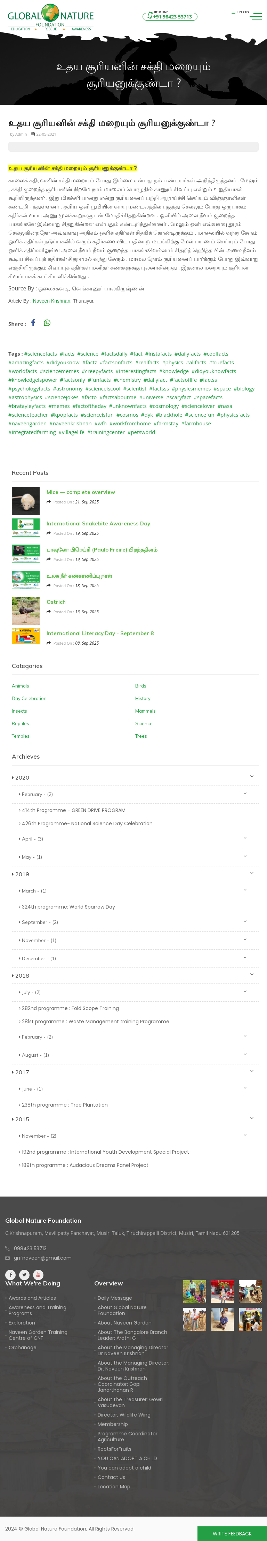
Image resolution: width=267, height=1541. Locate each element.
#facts (67, 353)
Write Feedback (232, 1533)
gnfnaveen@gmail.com (43, 1258)
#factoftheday (89, 405)
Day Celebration (29, 698)
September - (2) (132, 922)
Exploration (22, 1323)
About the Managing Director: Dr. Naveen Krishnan (133, 1366)
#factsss (159, 388)
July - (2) (132, 992)
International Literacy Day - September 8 (100, 633)
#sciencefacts (40, 353)
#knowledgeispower (32, 379)
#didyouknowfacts (214, 370)
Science (144, 723)
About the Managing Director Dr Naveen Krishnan (133, 1351)
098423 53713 (30, 1249)
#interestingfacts (135, 370)
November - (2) (132, 1135)
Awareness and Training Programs (37, 1310)
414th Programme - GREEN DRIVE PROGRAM (72, 810)
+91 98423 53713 (168, 16)
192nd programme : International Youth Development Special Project (104, 1151)
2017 (132, 1072)
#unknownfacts (128, 405)
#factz (89, 362)
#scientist (134, 388)
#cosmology (164, 405)
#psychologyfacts (29, 388)
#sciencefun (200, 414)
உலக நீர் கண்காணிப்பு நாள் (79, 575)
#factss (208, 379)
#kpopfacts (64, 414)
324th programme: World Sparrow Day (67, 906)
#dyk (147, 414)
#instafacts (158, 353)
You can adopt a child (124, 1468)
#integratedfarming (32, 431)
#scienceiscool (102, 388)
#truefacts (221, 362)
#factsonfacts (116, 362)
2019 (132, 874)
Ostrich (56, 602)
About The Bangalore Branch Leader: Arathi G (132, 1335)
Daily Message (115, 1298)
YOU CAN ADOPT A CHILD (127, 1459)
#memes (59, 405)
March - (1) (132, 890)
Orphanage (23, 1348)
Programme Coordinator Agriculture (127, 1437)
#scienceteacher (28, 414)
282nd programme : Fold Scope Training (69, 1008)
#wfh (100, 423)
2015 (132, 1119)
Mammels (145, 711)
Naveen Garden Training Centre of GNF (38, 1335)
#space (222, 388)
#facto (89, 397)
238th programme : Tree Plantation (63, 1104)
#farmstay (166, 423)
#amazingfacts (25, 362)
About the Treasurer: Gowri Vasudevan (130, 1403)
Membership (113, 1424)
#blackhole (169, 414)
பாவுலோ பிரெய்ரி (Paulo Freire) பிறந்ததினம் (102, 549)
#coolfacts (215, 353)
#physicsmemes (191, 388)
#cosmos (127, 414)
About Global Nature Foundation (122, 1310)
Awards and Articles (32, 1298)
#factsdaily (114, 353)
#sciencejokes (62, 397)
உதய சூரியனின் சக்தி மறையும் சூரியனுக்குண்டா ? (111, 123)
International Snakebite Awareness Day (98, 523)
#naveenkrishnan (70, 423)
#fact (136, 353)
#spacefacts (208, 397)
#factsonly (72, 379)
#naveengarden (27, 423)
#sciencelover (198, 405)
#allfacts (196, 362)
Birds (140, 686)
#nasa (225, 405)
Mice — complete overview (81, 492)
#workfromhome (130, 423)
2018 (132, 975)
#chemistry (127, 379)
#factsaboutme (117, 397)
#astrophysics (25, 397)
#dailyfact (155, 379)
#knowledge (174, 370)
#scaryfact (178, 397)
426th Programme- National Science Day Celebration (86, 823)
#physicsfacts (233, 414)
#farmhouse (196, 423)
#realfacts (147, 362)
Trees (141, 736)
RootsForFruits (114, 1449)
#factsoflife (183, 379)
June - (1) (132, 1088)
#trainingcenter (106, 431)
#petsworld (141, 431)
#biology (244, 388)
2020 (132, 777)
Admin (21, 134)
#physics (172, 362)
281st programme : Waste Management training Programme (94, 1021)
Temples (21, 736)
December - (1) (132, 958)
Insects (19, 711)
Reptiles (20, 723)
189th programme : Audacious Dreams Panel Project (83, 1165)
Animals (20, 686)
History (143, 698)
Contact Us (111, 1477)
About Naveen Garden (125, 1323)
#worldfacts (22, 370)
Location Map (114, 1487)
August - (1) (132, 1055)
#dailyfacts (188, 353)
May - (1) (132, 856)
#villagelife (71, 431)
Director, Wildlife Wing (124, 1415)
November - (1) (132, 940)
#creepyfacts (97, 370)
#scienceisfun (97, 414)
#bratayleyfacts (27, 405)
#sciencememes (59, 370)
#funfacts (99, 379)
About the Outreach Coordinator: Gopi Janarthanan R (122, 1384)
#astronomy (67, 388)
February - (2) (132, 794)
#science (87, 353)
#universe (151, 397)
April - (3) (132, 838)
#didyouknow (62, 362)
